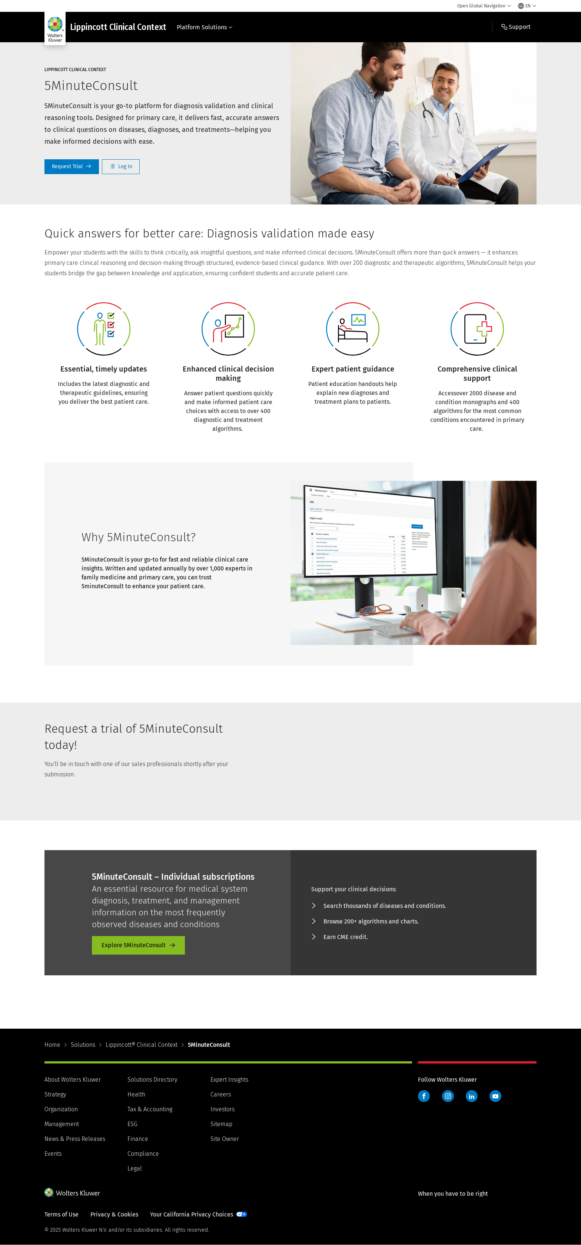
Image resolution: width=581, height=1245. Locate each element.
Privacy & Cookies (114, 1214)
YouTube (495, 1096)
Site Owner (224, 1138)
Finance (137, 1138)
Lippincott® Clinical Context (141, 1044)
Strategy (55, 1094)
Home (52, 1044)
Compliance (143, 1153)
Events (53, 1153)
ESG (132, 1124)
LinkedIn (472, 1096)
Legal (134, 1168)
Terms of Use (61, 1214)
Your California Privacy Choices (191, 1214)
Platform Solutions (205, 27)
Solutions (83, 1044)
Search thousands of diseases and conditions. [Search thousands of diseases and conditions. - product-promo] (384, 905)
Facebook (424, 1096)
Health (136, 1094)
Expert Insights (229, 1079)
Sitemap (221, 1124)
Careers (220, 1094)
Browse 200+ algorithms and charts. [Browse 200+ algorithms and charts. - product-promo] (371, 921)
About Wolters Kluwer (72, 1079)
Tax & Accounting (149, 1109)
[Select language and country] (527, 6)
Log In (120, 167)
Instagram (448, 1096)
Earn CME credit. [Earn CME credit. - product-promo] (345, 937)
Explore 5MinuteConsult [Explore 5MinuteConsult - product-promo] (134, 945)
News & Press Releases (74, 1138)
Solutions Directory (152, 1079)
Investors (222, 1109)
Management (61, 1124)
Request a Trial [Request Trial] (72, 167)
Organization (61, 1109)
